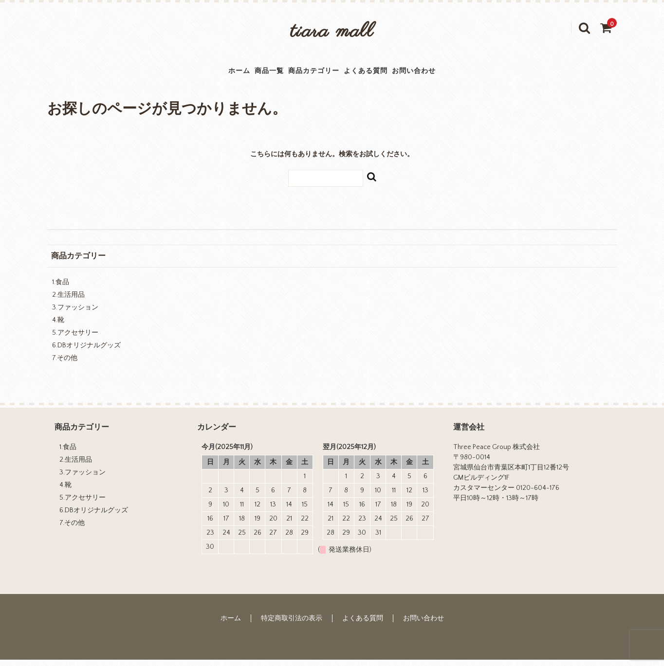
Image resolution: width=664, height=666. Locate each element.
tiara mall (332, 32)
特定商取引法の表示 (291, 624)
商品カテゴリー (311, 74)
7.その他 (64, 364)
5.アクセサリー (75, 339)
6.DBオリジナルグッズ (86, 352)
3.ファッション (75, 314)
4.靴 (58, 326)
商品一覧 (242, 74)
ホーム (190, 74)
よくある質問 (388, 74)
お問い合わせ (461, 74)
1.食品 (60, 288)
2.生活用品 (68, 301)
